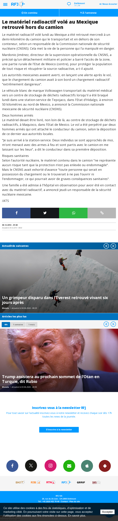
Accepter (107, 511)
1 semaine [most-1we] (18, 324)
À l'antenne (88, 12)
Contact (64, 501)
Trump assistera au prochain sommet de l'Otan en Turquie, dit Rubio (50, 379)
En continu (29, 12)
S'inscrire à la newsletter (59, 429)
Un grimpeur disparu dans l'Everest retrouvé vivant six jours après (55, 300)
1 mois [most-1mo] (31, 324)
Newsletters (69, 466)
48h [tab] (6, 324)
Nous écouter (109, 4)
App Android (105, 466)
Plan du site (75, 501)
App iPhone (87, 466)
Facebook (12, 466)
